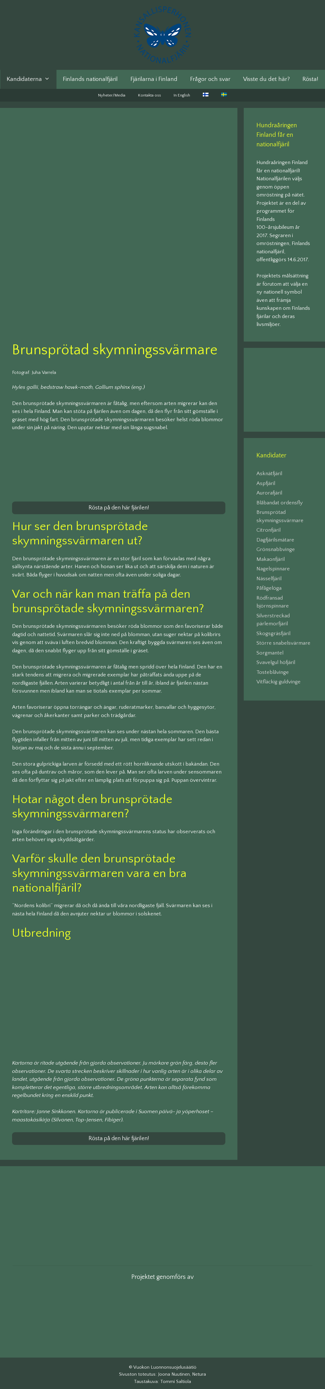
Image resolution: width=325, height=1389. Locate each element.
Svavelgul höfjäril (275, 662)
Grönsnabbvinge (275, 549)
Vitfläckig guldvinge (278, 682)
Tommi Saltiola (175, 1378)
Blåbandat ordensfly (279, 503)
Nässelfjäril (269, 579)
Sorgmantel (269, 653)
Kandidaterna (31, 79)
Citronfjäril (268, 530)
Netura (199, 1371)
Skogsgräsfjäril (273, 633)
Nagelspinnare (273, 569)
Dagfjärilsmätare (275, 540)
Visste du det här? (266, 79)
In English (182, 95)
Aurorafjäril (269, 493)
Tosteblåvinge (272, 672)
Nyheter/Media (111, 95)
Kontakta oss (149, 95)
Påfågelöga (269, 588)
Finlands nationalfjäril (90, 79)
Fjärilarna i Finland (153, 79)
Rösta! (310, 79)
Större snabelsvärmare (283, 643)
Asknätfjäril (269, 473)
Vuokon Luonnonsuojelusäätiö (164, 1364)
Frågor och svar (210, 79)
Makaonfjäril (270, 559)
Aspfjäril (265, 483)
